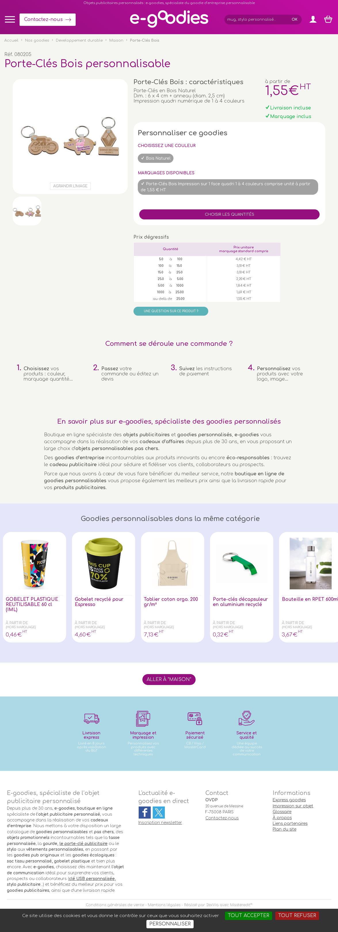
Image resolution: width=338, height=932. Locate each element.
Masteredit (240, 905)
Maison (116, 40)
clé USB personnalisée (92, 879)
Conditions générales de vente (115, 905)
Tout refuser (297, 915)
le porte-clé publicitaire (84, 844)
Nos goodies (37, 40)
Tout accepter (248, 915)
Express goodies (289, 800)
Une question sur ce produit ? (171, 311)
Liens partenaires (290, 823)
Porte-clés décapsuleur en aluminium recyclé (241, 602)
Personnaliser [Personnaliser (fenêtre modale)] (170, 924)
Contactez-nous (43, 19)
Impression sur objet (293, 806)
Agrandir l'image (70, 186)
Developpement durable (79, 40)
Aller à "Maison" (169, 679)
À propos (282, 818)
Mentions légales (164, 905)
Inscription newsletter (160, 823)
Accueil (11, 40)
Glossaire (282, 812)
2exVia (212, 905)
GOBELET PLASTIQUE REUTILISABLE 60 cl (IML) (33, 604)
